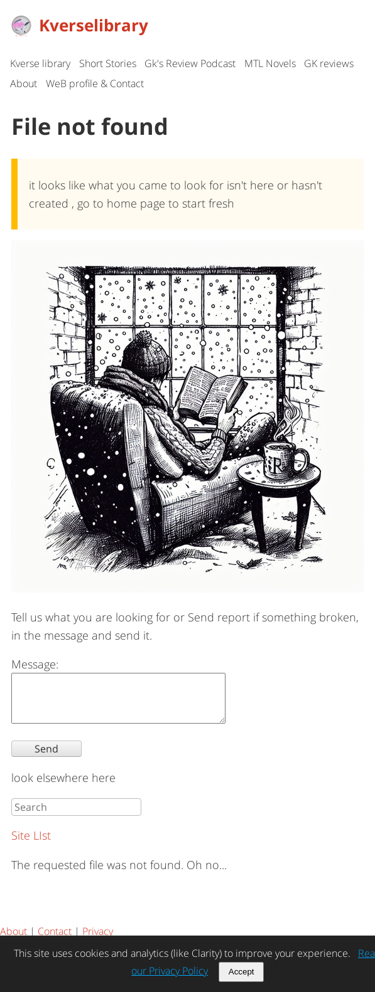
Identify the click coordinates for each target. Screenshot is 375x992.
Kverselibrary (79, 25)
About (23, 83)
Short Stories (107, 63)
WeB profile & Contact (95, 83)
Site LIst (31, 844)
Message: (34, 664)
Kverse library (40, 63)
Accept (241, 971)
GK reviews (329, 63)
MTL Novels (270, 63)
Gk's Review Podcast (190, 63)
